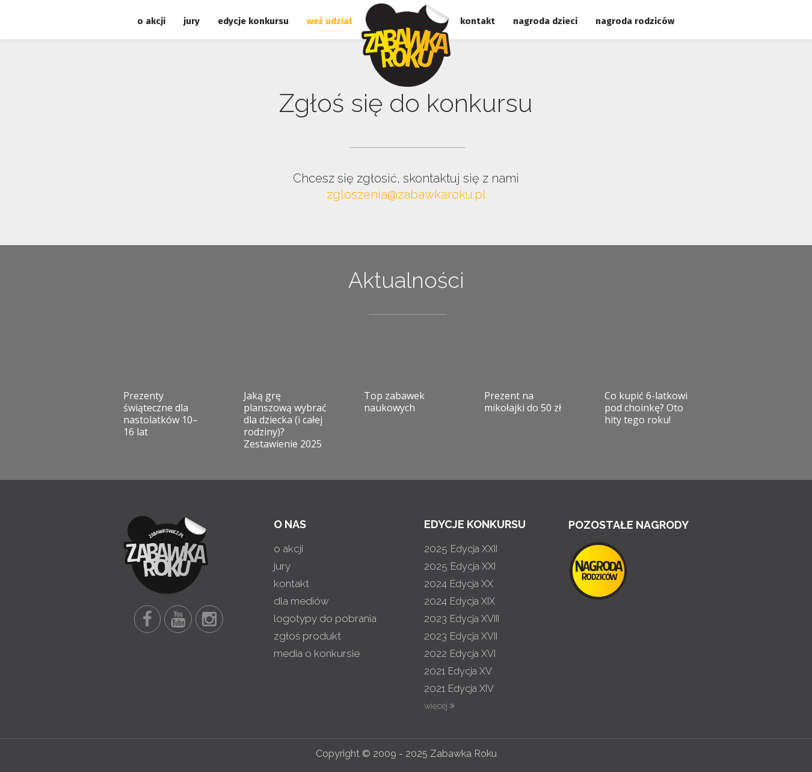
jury (191, 21)
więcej (439, 706)
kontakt (477, 21)
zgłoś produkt (307, 636)
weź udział (329, 21)
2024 (458, 583)
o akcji (151, 21)
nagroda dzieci (545, 21)
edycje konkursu (253, 21)
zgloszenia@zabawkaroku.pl (406, 194)
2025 (460, 549)
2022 (460, 653)
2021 (458, 671)
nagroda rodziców (634, 21)
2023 (461, 618)
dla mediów (301, 601)
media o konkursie (317, 653)
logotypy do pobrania (325, 618)
